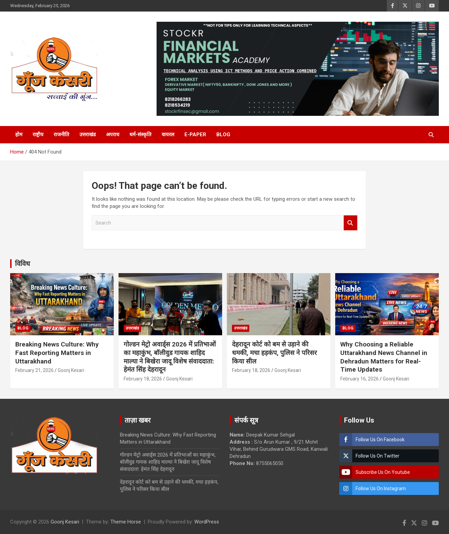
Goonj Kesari (71, 370)
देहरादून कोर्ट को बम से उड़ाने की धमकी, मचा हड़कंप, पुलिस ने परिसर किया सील (274, 352)
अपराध (112, 134)
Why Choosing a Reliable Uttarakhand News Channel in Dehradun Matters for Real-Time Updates (383, 356)
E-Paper (195, 134)
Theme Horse (125, 522)
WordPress (206, 522)
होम (18, 134)
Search (350, 223)
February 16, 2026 (359, 378)
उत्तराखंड (87, 134)
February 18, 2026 (143, 378)
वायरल (168, 134)
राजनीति (61, 134)
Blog (223, 134)
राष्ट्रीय (38, 134)
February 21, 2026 (34, 370)
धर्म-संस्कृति (140, 134)
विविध (22, 264)
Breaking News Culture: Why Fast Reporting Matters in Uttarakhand (57, 352)
